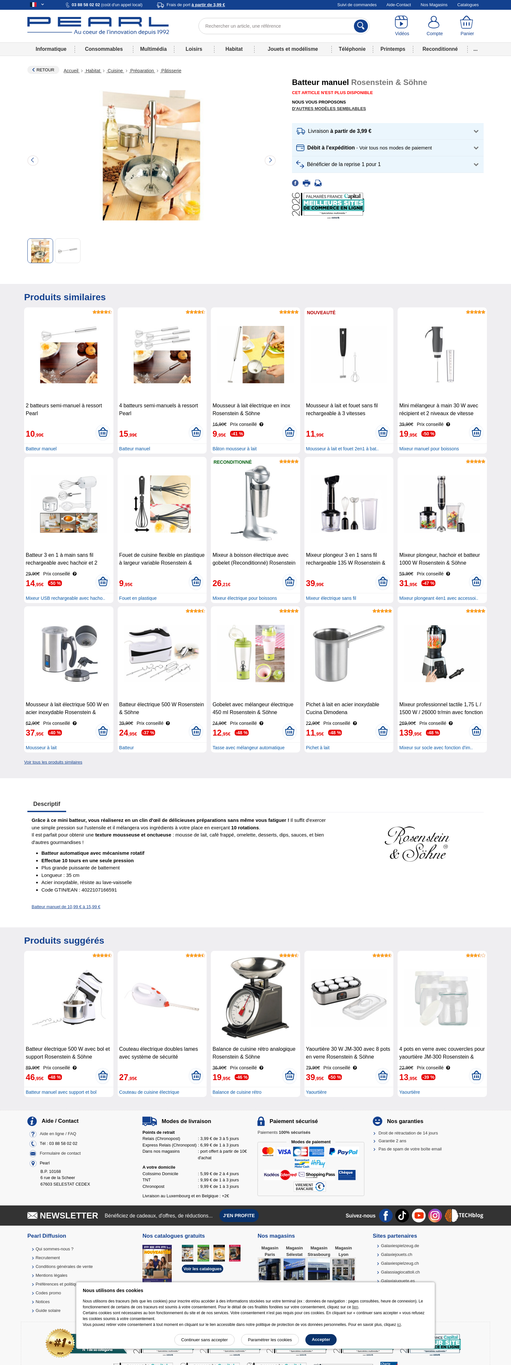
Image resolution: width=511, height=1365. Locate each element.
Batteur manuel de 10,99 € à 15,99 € (66, 906)
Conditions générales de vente (64, 1266)
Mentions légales (51, 1275)
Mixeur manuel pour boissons (429, 448)
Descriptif (46, 804)
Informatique (51, 49)
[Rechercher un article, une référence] (284, 26)
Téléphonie (352, 49)
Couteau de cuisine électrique (149, 1092)
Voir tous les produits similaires (53, 762)
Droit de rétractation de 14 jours (408, 1133)
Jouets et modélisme (293, 49)
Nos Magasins (434, 4)
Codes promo (48, 1292)
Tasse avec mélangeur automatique (248, 747)
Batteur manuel (41, 448)
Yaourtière (316, 1092)
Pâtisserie (170, 70)
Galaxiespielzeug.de (400, 1245)
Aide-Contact (399, 4)
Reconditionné (440, 49)
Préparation (142, 70)
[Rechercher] (361, 26)
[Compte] (434, 26)
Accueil (72, 70)
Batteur (126, 747)
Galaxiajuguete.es (398, 1280)
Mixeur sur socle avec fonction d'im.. (436, 747)
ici (399, 1324)
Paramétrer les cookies (270, 1339)
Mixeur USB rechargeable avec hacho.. (65, 598)
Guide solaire (48, 1310)
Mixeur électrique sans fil (331, 598)
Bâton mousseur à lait (234, 448)
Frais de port (196, 4)
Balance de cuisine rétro (236, 1092)
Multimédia (153, 49)
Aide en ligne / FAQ (58, 1133)
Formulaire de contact (60, 1153)
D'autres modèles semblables (329, 108)
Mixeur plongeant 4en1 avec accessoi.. (438, 598)
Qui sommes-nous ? (54, 1248)
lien (355, 1307)
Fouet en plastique (138, 598)
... (476, 49)
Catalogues (468, 4)
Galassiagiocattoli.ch (400, 1272)
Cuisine (115, 70)
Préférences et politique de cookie (67, 1284)
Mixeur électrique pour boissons (244, 598)
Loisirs (194, 49)
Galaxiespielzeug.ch (400, 1263)
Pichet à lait (317, 747)
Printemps (392, 49)
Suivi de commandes (357, 4)
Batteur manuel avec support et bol (61, 1092)
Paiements (283, 1132)
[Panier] (467, 26)
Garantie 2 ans (392, 1140)
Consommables (104, 49)
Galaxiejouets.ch (396, 1254)
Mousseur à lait (41, 747)
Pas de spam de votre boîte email (410, 1149)
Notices (43, 1301)
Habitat (234, 49)
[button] (388, 131)
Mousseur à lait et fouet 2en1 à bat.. (342, 448)
